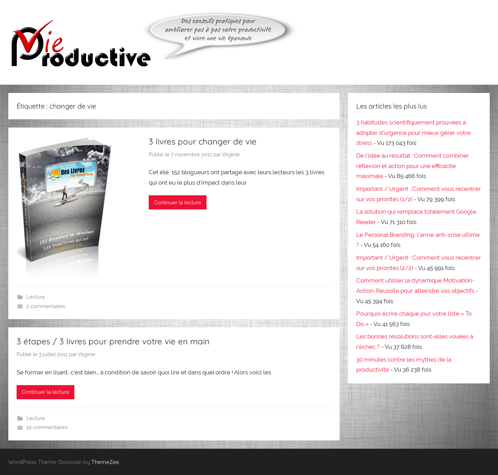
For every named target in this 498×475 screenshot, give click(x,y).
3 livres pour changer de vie (203, 141)
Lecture (35, 297)
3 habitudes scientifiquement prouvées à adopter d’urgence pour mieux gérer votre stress (413, 133)
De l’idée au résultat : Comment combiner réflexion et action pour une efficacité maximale (412, 166)
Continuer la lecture (177, 202)
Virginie (231, 154)
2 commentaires (45, 306)
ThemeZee (105, 461)
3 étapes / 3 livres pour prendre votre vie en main (113, 341)
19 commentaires (46, 427)
